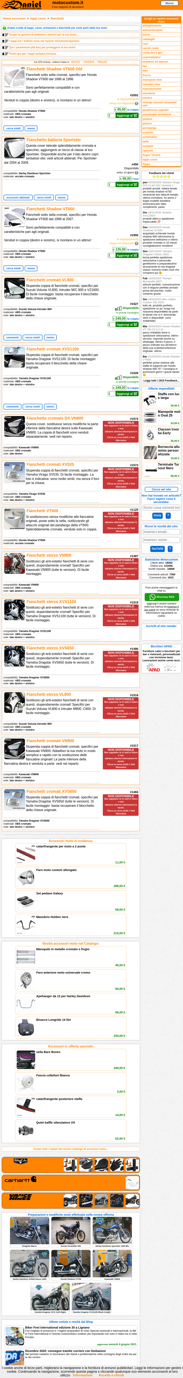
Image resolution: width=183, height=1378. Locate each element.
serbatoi (147, 146)
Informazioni (83, 1375)
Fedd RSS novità (79, 1305)
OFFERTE (89, 62)
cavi (145, 43)
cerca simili (13, 128)
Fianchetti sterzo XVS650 (50, 648)
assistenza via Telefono (84, 1292)
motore (147, 97)
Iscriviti (157, 548)
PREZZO (102, 62)
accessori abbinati (18, 197)
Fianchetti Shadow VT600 (50, 209)
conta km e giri (152, 52)
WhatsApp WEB (161, 597)
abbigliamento (151, 25)
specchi (147, 150)
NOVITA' (75, 62)
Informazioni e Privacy (83, 1296)
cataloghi (148, 39)
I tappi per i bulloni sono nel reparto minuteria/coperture (40, 41)
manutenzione (151, 88)
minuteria (148, 93)
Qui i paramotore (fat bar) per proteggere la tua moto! (39, 47)
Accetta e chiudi (111, 1375)
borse (146, 34)
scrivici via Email (80, 1288)
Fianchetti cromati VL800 (50, 280)
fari (144, 66)
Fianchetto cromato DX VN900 (55, 418)
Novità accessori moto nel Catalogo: (70, 887)
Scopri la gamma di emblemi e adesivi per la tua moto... (40, 34)
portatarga (149, 127)
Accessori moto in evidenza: (71, 841)
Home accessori (14, 18)
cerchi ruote (150, 48)
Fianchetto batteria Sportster (54, 139)
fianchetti (57, 18)
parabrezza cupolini (155, 109)
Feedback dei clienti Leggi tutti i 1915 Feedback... (161, 277)
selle (145, 141)
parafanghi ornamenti (156, 114)
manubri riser (151, 84)
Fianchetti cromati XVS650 (51, 791)
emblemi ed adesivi (155, 61)
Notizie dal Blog (28, 1305)
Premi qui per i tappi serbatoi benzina (29, 53)
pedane (147, 118)
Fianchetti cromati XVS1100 (53, 349)
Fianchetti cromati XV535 (50, 464)
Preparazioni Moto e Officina (36, 1300)
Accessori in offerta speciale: (71, 933)
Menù (170, 3)
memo (31, 128)
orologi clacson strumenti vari (159, 104)
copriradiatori (151, 57)
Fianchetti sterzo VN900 (49, 555)
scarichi (147, 132)
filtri (145, 70)
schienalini (149, 136)
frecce (146, 75)
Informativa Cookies (82, 1300)
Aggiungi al (127, 115)
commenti (12, 337)
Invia (157, 515)
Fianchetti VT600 (42, 510)
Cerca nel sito (161, 489)
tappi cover (38, 18)
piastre (147, 123)
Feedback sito (27, 1296)
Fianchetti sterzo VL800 (49, 694)
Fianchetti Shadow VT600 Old (54, 69)
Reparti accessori (30, 1288)
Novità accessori (29, 1292)
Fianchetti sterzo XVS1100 (51, 601)
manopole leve (152, 79)
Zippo (146, 164)
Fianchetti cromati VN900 (50, 740)
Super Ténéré (151, 155)
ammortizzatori (152, 30)
